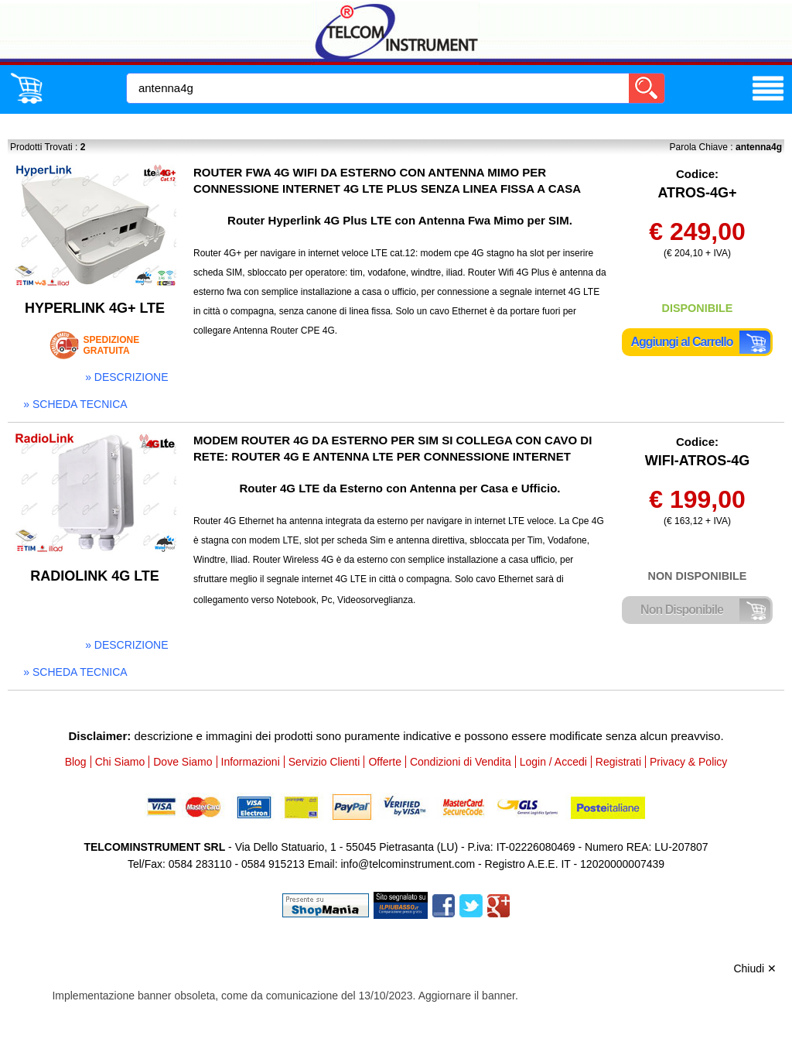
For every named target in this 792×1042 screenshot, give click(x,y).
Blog (76, 762)
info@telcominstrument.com (407, 864)
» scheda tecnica (75, 404)
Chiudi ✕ (755, 968)
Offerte (384, 762)
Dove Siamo (182, 762)
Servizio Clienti (324, 762)
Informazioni (250, 762)
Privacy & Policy (688, 762)
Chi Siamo (120, 762)
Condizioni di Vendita (460, 762)
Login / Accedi (553, 762)
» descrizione (126, 377)
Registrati (618, 762)
